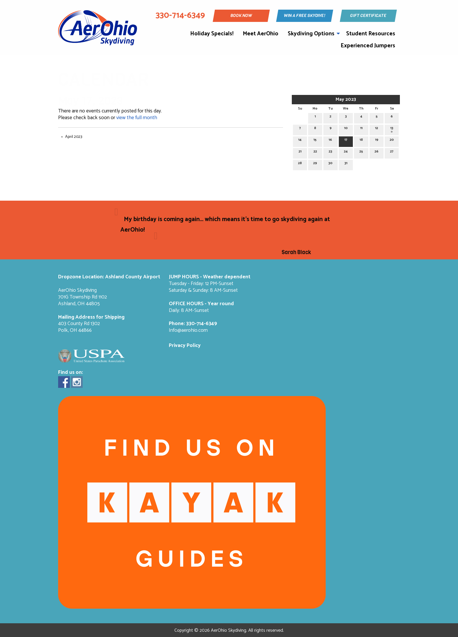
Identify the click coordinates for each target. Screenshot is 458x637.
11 (361, 129)
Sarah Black (296, 252)
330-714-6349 (201, 324)
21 (300, 152)
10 (346, 129)
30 (330, 164)
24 (346, 152)
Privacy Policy (185, 345)
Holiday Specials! (211, 33)
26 (376, 152)
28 (300, 164)
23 (330, 152)
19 (376, 140)
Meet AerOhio (260, 33)
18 (361, 140)
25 (361, 152)
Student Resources (370, 33)
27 (391, 152)
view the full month (136, 118)
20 (392, 140)
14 (299, 140)
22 (315, 152)
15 (315, 140)
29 (315, 164)
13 (391, 129)
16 (330, 140)
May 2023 (346, 99)
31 (345, 164)
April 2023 (73, 136)
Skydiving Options (311, 33)
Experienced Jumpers (368, 45)
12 (376, 129)
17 (345, 140)
